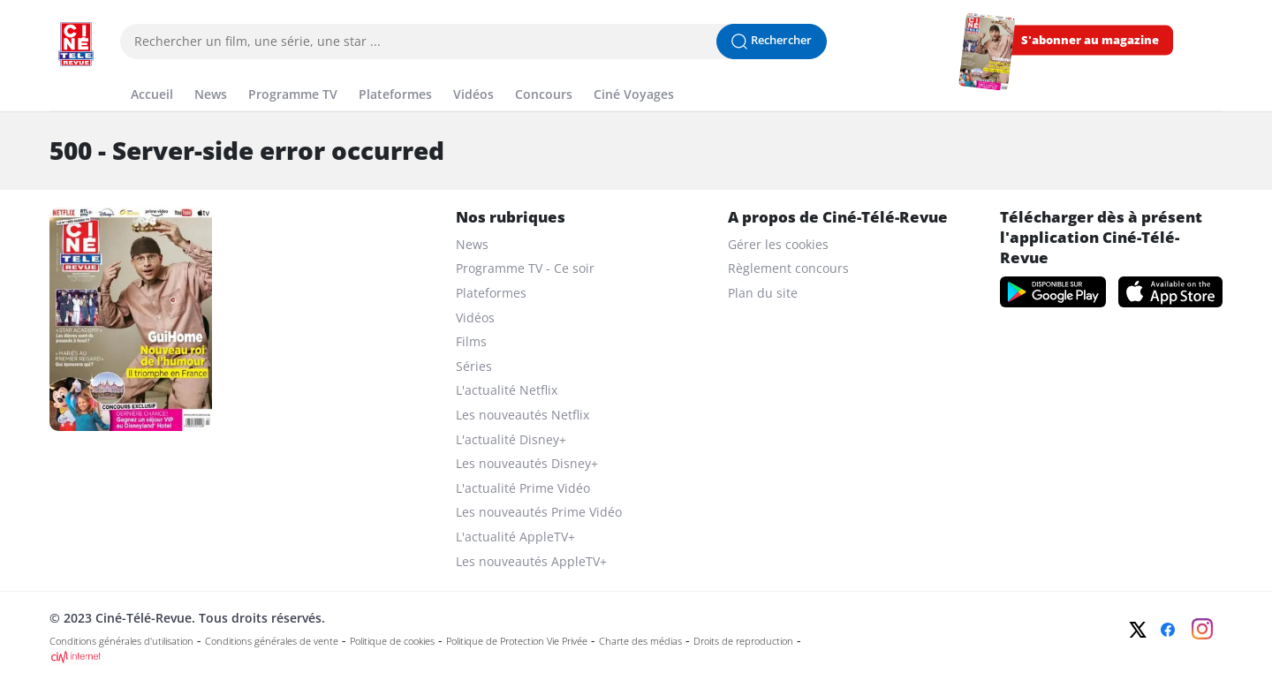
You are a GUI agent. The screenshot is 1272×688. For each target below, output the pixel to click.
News (472, 244)
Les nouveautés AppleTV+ (531, 561)
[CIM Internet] (518, 657)
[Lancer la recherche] (771, 41)
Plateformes (491, 292)
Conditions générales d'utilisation (121, 641)
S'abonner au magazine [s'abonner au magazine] (1090, 40)
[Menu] (54, 74)
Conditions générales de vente (271, 641)
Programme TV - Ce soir (525, 268)
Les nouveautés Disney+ (527, 463)
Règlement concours (788, 268)
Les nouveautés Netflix (522, 414)
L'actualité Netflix (506, 390)
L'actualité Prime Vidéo (523, 488)
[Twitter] (1137, 629)
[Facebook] (1167, 629)
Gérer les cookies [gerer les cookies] (778, 244)
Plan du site (763, 292)
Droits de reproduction (743, 641)
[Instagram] (1202, 628)
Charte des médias (640, 641)
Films (471, 341)
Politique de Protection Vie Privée (516, 641)
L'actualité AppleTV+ (515, 536)
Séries (474, 366)
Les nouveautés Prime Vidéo (539, 511)
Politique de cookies (392, 641)
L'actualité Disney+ (511, 439)
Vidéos (475, 317)
